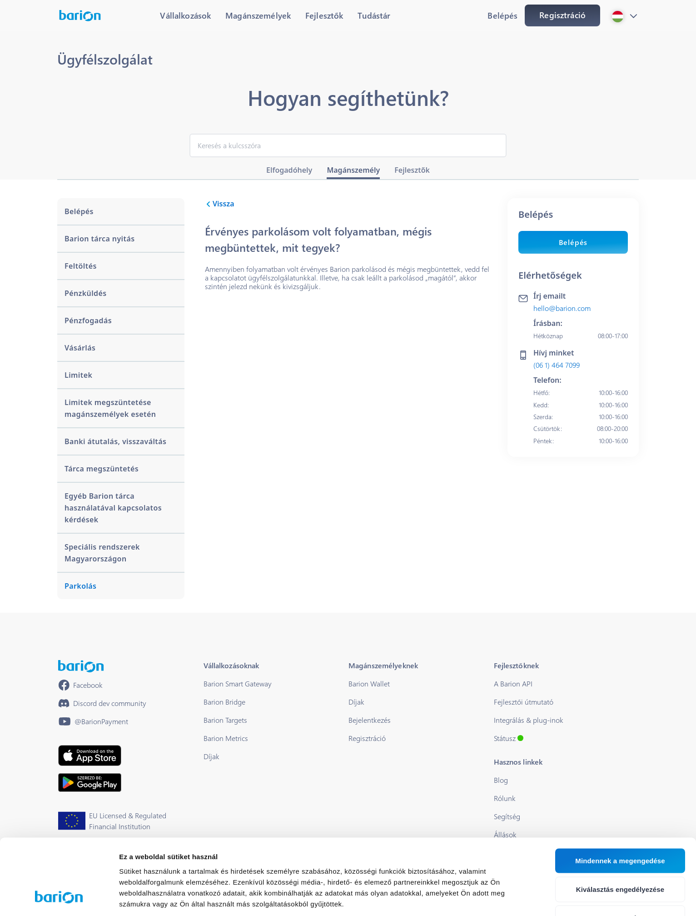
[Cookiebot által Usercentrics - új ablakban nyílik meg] (59, 898)
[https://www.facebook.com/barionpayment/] (80, 685)
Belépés (573, 242)
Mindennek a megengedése (620, 793)
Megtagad (620, 850)
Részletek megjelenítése (159, 898)
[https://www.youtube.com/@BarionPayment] (93, 721)
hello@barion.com (562, 308)
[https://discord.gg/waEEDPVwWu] (102, 703)
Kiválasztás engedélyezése (620, 822)
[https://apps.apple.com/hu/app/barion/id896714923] (89, 755)
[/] (81, 666)
